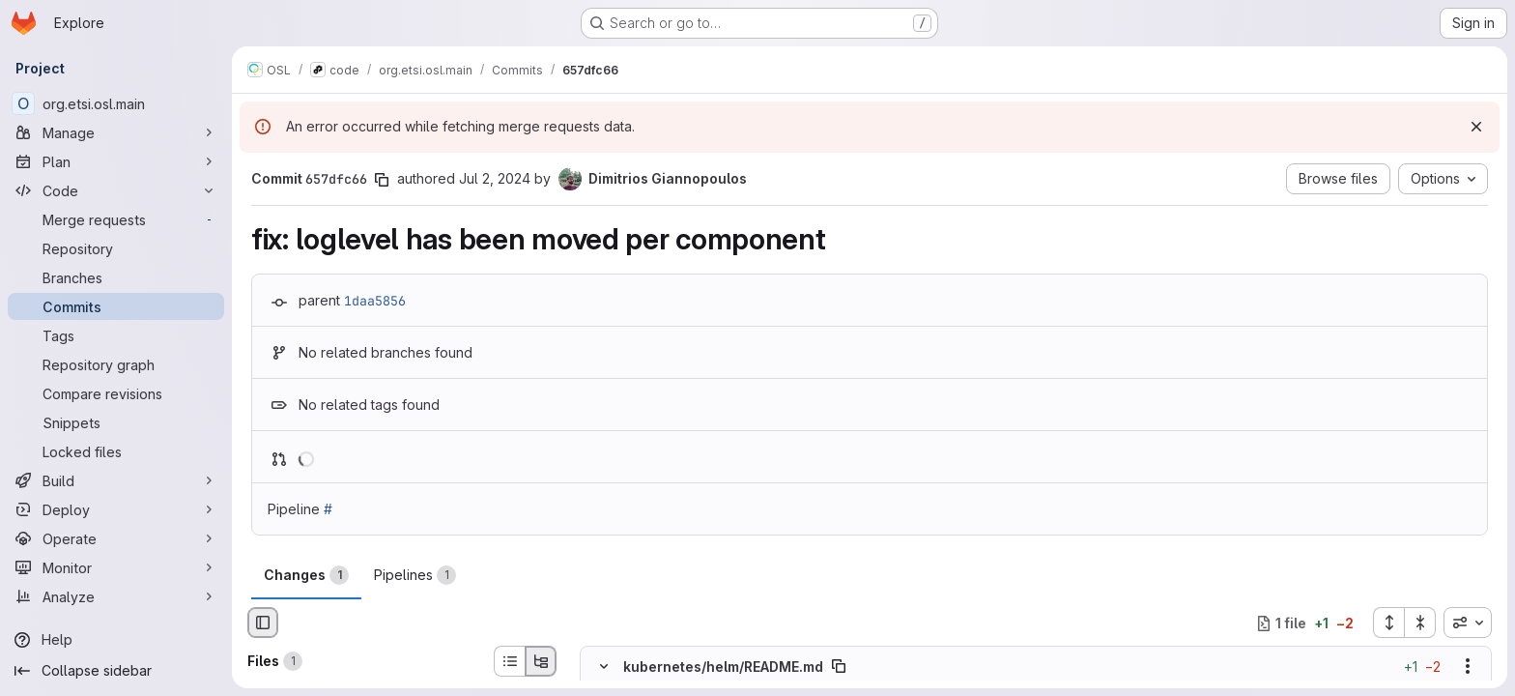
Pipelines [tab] (415, 575)
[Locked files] (116, 451)
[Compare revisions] (116, 393)
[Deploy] (116, 509)
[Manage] (116, 132)
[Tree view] (541, 661)
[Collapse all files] (1420, 622)
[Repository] (116, 248)
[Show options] (1467, 667)
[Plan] (116, 161)
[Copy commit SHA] (381, 179)
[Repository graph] (116, 364)
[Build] (116, 480)
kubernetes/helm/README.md (723, 666)
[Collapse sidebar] (116, 670)
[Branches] (116, 277)
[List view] (509, 661)
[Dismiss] (1476, 126)
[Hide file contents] (603, 667)
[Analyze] (116, 596)
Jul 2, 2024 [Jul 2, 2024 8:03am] (494, 178)
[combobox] (1468, 622)
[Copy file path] (838, 667)
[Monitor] (116, 567)
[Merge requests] (116, 219)
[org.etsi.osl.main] (116, 103)
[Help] (116, 639)
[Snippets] (116, 422)
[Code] (116, 190)
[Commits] (116, 306)
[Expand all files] (1388, 622)
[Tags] (116, 335)
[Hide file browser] (262, 622)
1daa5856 (375, 300)
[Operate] (116, 538)
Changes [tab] (306, 575)
